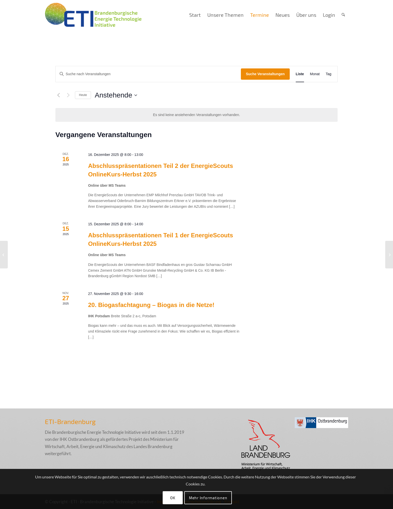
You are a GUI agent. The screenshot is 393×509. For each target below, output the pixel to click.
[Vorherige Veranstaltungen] (58, 95)
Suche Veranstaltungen (265, 74)
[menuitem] (195, 14)
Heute (83, 95)
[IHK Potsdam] (4, 254)
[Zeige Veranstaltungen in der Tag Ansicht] (328, 74)
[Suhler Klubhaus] (389, 254)
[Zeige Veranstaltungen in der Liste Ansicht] (300, 74)
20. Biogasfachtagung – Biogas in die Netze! (151, 304)
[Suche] (343, 14)
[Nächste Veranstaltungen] (68, 95)
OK (172, 497)
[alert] (196, 115)
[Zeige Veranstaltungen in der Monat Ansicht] (315, 74)
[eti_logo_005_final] (93, 14)
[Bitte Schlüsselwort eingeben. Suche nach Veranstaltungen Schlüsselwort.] (148, 74)
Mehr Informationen (208, 497)
